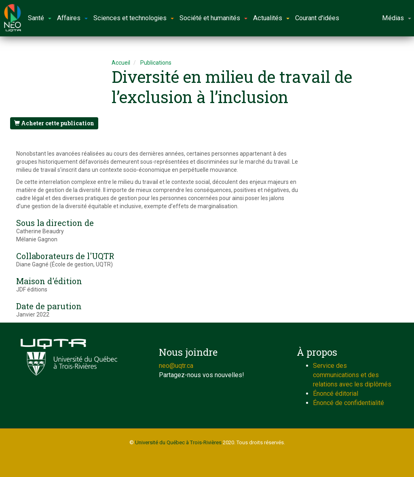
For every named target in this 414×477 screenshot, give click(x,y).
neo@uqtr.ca (176, 365)
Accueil (121, 62)
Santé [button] (39, 18)
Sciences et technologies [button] (133, 18)
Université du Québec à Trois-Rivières (178, 442)
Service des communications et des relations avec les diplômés (352, 375)
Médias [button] (396, 18)
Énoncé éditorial (335, 393)
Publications (155, 62)
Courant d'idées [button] (317, 18)
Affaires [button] (72, 18)
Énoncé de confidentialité (348, 403)
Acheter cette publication (54, 123)
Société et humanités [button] (213, 18)
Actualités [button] (271, 18)
